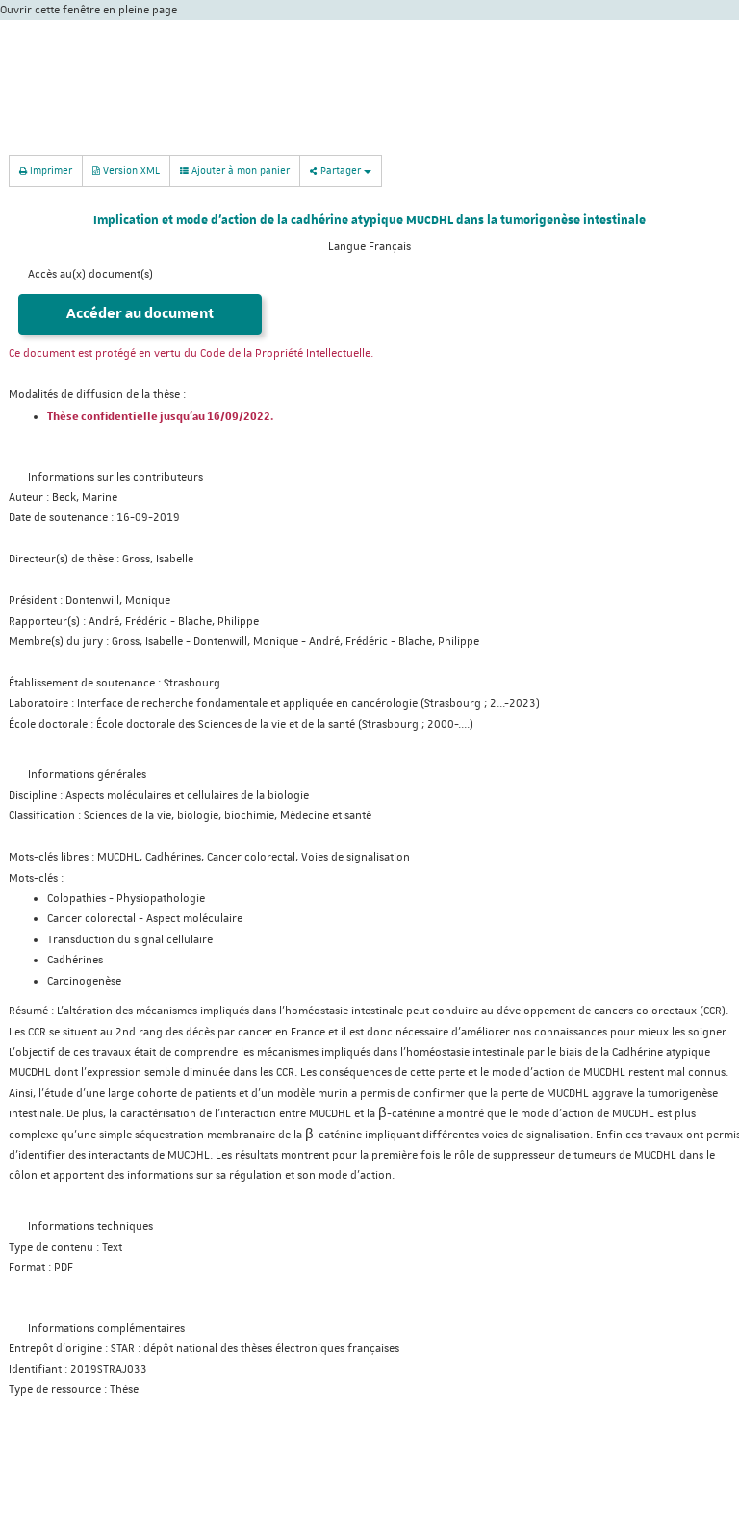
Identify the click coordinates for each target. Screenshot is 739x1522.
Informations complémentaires (106, 1328)
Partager (340, 169)
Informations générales (87, 774)
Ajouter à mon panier (235, 170)
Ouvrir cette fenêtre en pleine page (88, 10)
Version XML (126, 169)
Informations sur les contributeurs (115, 477)
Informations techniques (90, 1226)
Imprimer (45, 169)
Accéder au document (140, 314)
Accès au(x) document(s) (90, 274)
